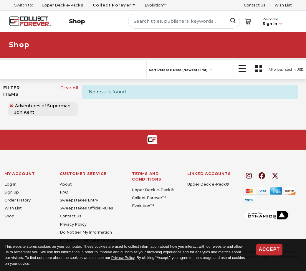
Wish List (283, 5)
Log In (10, 184)
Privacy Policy (123, 258)
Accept (269, 249)
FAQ (64, 192)
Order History (17, 200)
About (66, 184)
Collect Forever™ (149, 198)
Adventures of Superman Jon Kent (42, 109)
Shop (77, 21)
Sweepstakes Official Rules (86, 208)
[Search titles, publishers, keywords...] (184, 21)
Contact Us (254, 5)
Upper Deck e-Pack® (153, 190)
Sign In (269, 24)
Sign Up (11, 192)
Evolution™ (143, 206)
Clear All (69, 87)
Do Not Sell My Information (86, 232)
